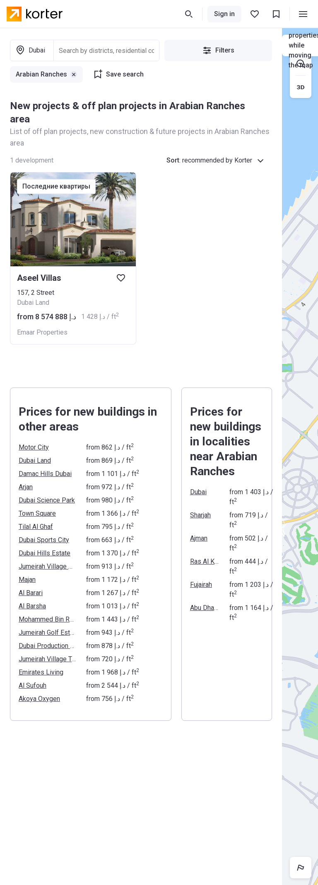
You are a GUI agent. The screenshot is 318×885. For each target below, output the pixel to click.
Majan (27, 580)
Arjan (26, 487)
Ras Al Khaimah (204, 561)
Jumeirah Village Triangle (47, 659)
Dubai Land (35, 460)
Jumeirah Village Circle (47, 566)
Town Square (37, 513)
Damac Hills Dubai (45, 474)
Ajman (198, 538)
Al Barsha (32, 606)
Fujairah (201, 584)
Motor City (34, 447)
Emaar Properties (42, 332)
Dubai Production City (47, 646)
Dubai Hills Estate (44, 553)
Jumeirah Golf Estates (47, 632)
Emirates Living (41, 672)
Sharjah (200, 515)
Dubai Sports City (44, 540)
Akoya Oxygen (39, 699)
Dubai (198, 492)
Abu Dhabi (204, 608)
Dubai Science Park (47, 500)
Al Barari (31, 593)
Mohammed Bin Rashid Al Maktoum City (47, 619)
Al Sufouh (32, 685)
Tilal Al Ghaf (36, 527)
